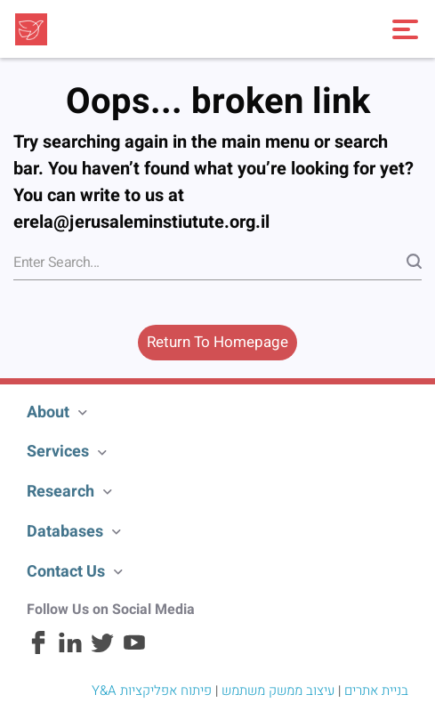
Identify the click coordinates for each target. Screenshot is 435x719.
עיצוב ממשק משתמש (278, 690)
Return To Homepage (217, 342)
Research (60, 492)
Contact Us (66, 572)
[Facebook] (38, 650)
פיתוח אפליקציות (166, 690)
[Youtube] (134, 650)
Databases (65, 532)
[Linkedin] (70, 650)
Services (58, 452)
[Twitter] (102, 650)
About (48, 412)
